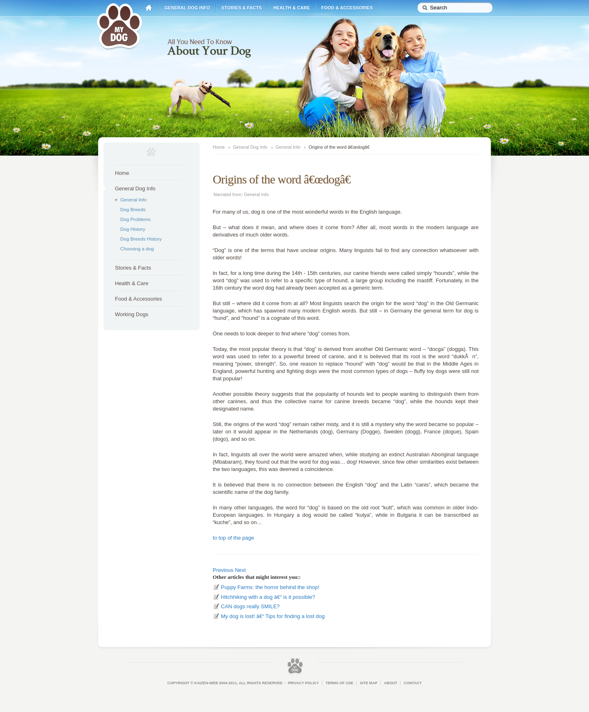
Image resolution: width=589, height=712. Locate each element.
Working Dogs (131, 314)
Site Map (369, 683)
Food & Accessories (347, 7)
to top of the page (233, 538)
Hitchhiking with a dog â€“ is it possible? (268, 597)
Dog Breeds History (141, 238)
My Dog (119, 25)
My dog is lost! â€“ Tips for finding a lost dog (273, 616)
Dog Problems (135, 219)
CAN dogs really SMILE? (250, 606)
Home (149, 8)
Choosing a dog (137, 248)
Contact (413, 683)
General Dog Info (187, 7)
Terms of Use (339, 683)
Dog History (132, 229)
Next (240, 570)
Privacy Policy (303, 683)
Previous (223, 570)
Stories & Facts (242, 7)
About (390, 683)
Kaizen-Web (206, 683)
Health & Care (291, 7)
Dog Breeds (133, 209)
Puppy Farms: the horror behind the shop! (270, 587)
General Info (133, 199)
